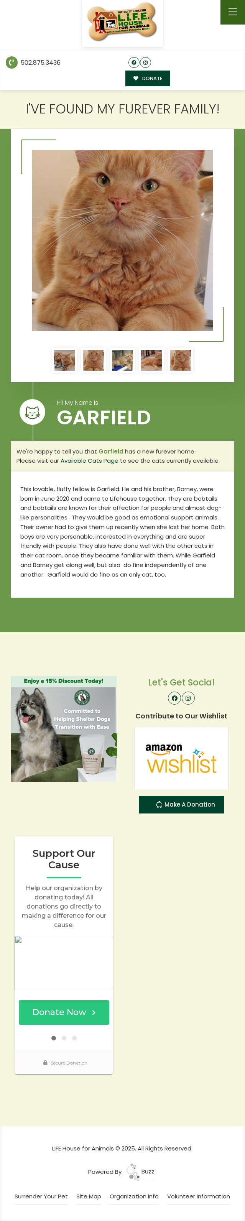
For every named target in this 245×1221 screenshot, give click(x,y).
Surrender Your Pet (41, 1196)
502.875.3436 (33, 62)
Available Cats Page (89, 461)
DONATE (147, 78)
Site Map (88, 1196)
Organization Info (134, 1196)
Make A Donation (185, 805)
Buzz (140, 1171)
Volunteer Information (198, 1196)
